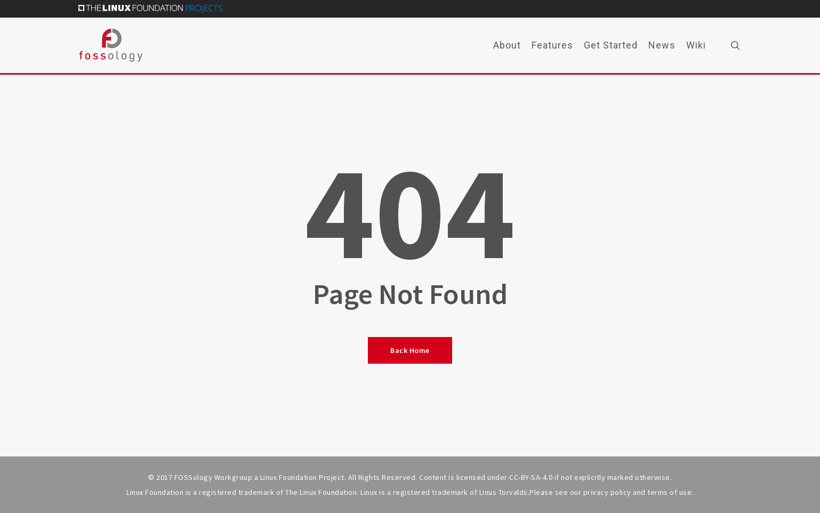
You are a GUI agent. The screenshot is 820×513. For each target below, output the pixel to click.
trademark (450, 492)
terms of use (669, 492)
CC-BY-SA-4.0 (530, 477)
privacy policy (607, 492)
